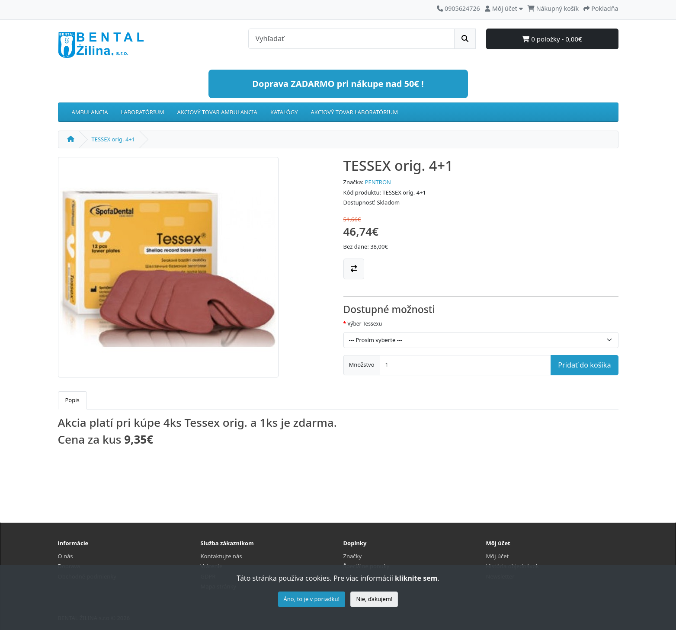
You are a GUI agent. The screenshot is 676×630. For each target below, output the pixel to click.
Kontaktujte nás (221, 556)
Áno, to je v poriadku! (312, 599)
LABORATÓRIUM (142, 112)
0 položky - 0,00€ (552, 39)
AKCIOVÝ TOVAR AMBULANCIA (217, 112)
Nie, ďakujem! (374, 599)
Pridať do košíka (584, 365)
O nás (65, 556)
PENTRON (378, 182)
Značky (352, 556)
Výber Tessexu (364, 323)
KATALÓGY (284, 112)
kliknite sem (416, 578)
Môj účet (497, 556)
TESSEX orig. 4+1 (113, 139)
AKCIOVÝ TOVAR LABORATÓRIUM (354, 112)
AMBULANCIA (90, 112)
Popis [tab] (72, 400)
